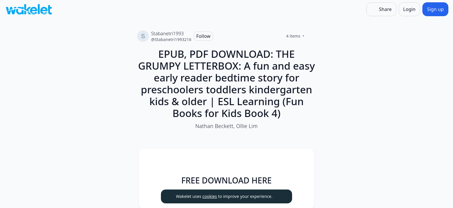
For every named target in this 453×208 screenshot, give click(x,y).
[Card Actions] (305, 158)
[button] (305, 158)
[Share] (381, 9)
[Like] (311, 36)
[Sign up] (435, 9)
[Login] (409, 9)
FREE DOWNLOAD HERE (226, 180)
